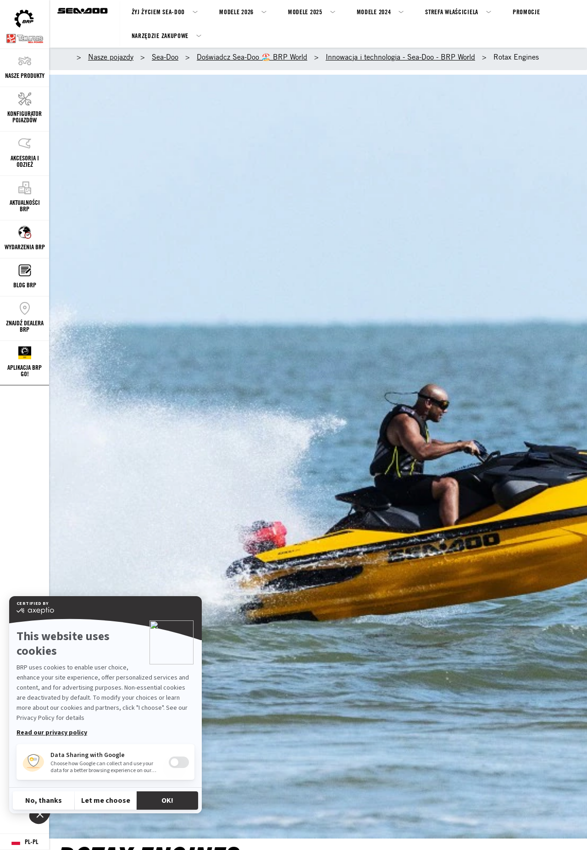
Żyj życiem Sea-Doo (158, 12)
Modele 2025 (305, 12)
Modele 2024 (374, 12)
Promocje (526, 12)
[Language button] (24, 842)
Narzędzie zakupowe (160, 35)
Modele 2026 (236, 12)
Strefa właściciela (451, 12)
